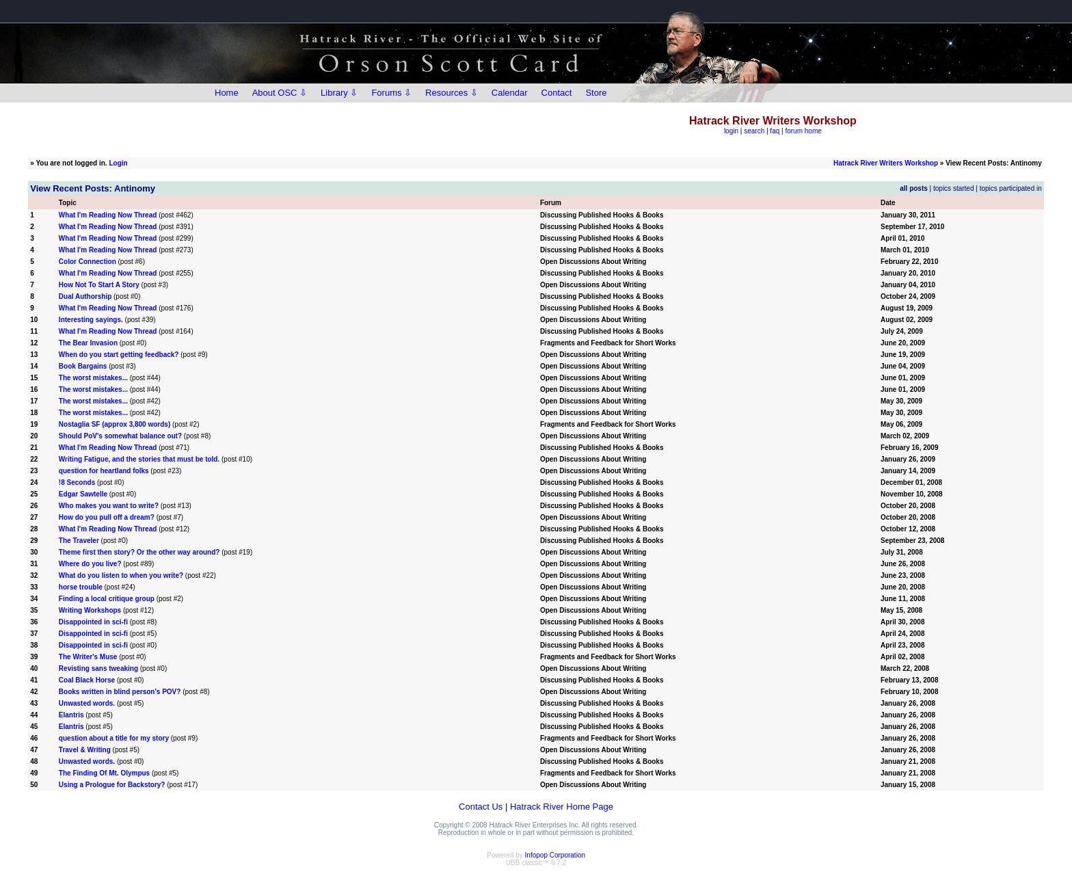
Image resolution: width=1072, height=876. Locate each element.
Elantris (71, 715)
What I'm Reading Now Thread (108, 215)
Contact (556, 93)
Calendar (510, 93)
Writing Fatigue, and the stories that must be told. (139, 459)
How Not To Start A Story (99, 285)
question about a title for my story (114, 738)
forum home (803, 131)
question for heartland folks (104, 471)
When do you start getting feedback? (119, 354)
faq (774, 131)
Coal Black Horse (87, 680)
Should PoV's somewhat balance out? (120, 436)
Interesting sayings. (91, 319)
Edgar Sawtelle (83, 494)
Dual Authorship (85, 296)
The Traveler (79, 540)
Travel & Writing (85, 750)
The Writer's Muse (88, 657)
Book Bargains (83, 366)
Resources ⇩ (451, 93)
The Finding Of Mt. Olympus (104, 773)
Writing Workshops (90, 610)
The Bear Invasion (88, 343)
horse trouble (81, 587)
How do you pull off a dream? (107, 517)
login (731, 131)
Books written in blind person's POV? (120, 691)
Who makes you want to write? (109, 505)
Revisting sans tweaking (98, 668)
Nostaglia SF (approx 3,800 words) (114, 424)
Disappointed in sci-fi (93, 622)
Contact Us (480, 806)
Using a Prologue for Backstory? (112, 784)
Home (227, 93)
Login (118, 163)
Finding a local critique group (107, 598)
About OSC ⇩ (279, 93)
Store (595, 93)
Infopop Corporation (555, 855)
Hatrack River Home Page (561, 806)
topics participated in (1011, 188)
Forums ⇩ (391, 93)
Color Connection (87, 261)
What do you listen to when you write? (121, 575)
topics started (953, 188)
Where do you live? (90, 564)
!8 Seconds (77, 482)
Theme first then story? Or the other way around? (139, 552)
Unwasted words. (87, 703)
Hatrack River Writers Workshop (885, 163)
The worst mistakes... (93, 378)
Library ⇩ (339, 93)
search (754, 131)
